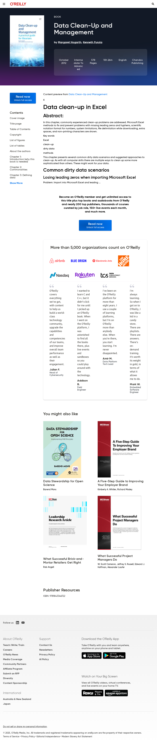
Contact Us (45, 645)
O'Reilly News (10, 654)
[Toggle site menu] (4, 4)
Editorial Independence (48, 736)
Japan (6, 703)
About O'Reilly (12, 639)
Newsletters (45, 649)
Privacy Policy (47, 654)
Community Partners (14, 664)
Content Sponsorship (15, 683)
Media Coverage (12, 659)
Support (45, 639)
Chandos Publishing (137, 61)
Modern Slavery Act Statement (77, 736)
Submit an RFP (11, 673)
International (12, 693)
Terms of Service (11, 736)
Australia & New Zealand (17, 699)
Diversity (8, 678)
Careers (7, 649)
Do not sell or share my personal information (25, 726)
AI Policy (44, 659)
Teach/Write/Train (13, 645)
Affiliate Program (13, 668)
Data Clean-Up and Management (88, 94)
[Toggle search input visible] (153, 4)
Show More (16, 183)
